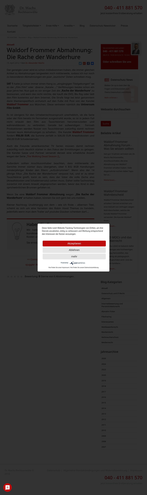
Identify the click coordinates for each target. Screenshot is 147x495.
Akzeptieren (74, 243)
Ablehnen (74, 249)
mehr (74, 256)
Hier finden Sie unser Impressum (59, 267)
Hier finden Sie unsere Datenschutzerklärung (84, 267)
